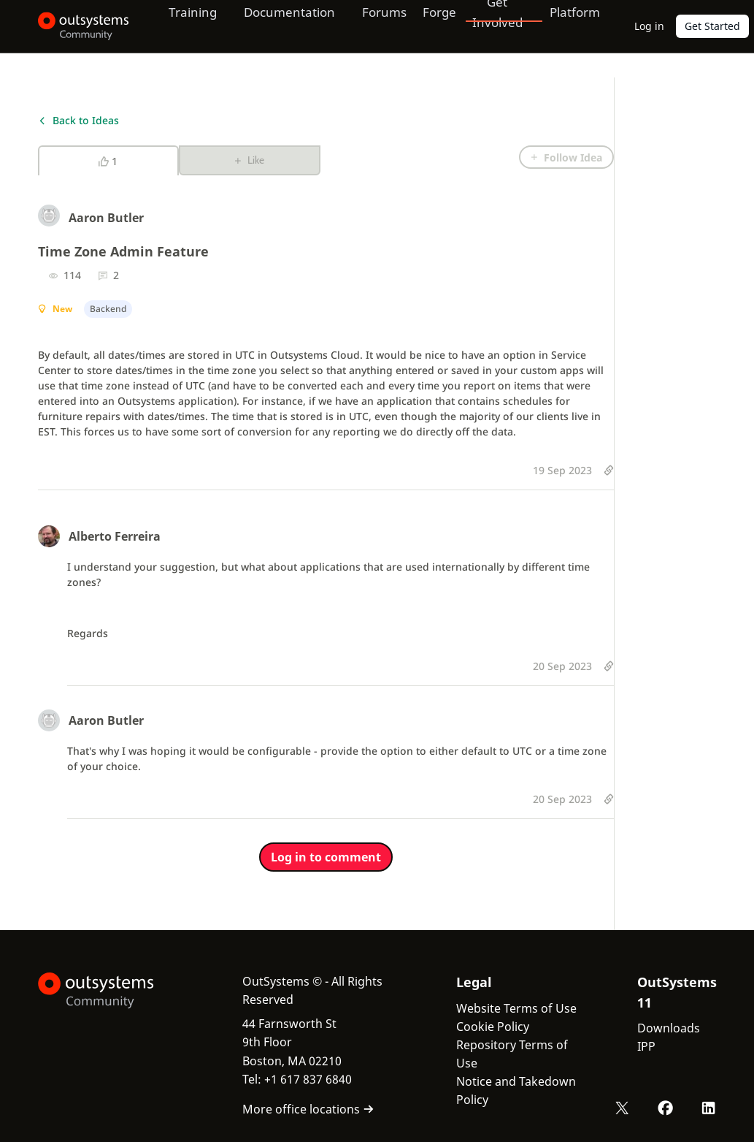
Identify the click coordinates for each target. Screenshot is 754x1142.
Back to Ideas (78, 120)
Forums (379, 26)
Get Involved (491, 25)
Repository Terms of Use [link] (512, 1054)
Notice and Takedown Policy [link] (516, 1090)
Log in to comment (326, 857)
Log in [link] (649, 26)
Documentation (282, 26)
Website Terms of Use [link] (516, 1008)
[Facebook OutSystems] (666, 1108)
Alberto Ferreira (115, 536)
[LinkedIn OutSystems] (709, 1108)
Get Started (712, 26)
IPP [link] (646, 1046)
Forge (434, 26)
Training (183, 26)
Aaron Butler (106, 218)
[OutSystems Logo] (111, 990)
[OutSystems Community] (78, 26)
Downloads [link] (668, 1028)
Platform (571, 26)
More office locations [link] (308, 1109)
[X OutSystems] (624, 1108)
